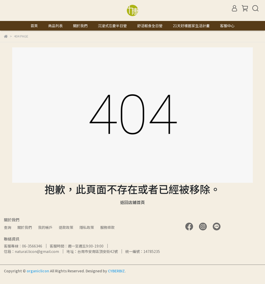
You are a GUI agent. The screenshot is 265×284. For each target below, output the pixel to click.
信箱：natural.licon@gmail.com (31, 251)
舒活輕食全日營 (150, 25)
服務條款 (107, 227)
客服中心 (227, 25)
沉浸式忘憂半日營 (112, 25)
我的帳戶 (45, 227)
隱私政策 (86, 227)
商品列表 (55, 25)
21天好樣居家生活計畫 (191, 25)
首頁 (34, 25)
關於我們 (80, 25)
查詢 (7, 227)
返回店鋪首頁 (132, 202)
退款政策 (66, 227)
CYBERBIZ (116, 270)
